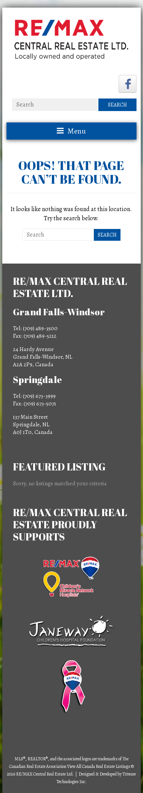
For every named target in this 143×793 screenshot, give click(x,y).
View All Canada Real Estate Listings (98, 766)
